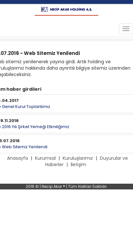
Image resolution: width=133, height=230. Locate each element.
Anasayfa (17, 158)
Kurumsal (45, 158)
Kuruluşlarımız (78, 158)
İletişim (78, 164)
